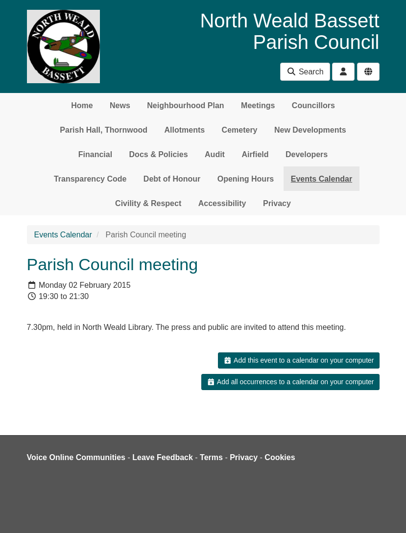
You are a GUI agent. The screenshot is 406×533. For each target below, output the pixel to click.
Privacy (277, 203)
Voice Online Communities (76, 457)
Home (82, 105)
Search (305, 72)
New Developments (310, 130)
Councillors (313, 105)
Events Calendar (321, 179)
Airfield (254, 154)
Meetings (258, 105)
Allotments (184, 130)
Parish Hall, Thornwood (103, 130)
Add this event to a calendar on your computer (298, 360)
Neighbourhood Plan (185, 105)
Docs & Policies (158, 154)
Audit (215, 154)
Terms (211, 457)
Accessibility (222, 203)
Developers (307, 154)
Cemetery (240, 130)
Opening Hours (245, 179)
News (120, 105)
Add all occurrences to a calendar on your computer (290, 382)
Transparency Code (90, 179)
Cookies (279, 457)
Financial (95, 154)
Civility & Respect (148, 203)
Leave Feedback (162, 457)
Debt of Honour (171, 179)
